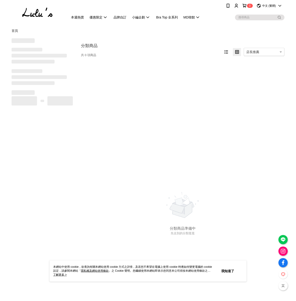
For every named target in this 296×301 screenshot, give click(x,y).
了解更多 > (60, 274)
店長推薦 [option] (252, 52)
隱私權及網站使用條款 (95, 270)
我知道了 (227, 271)
